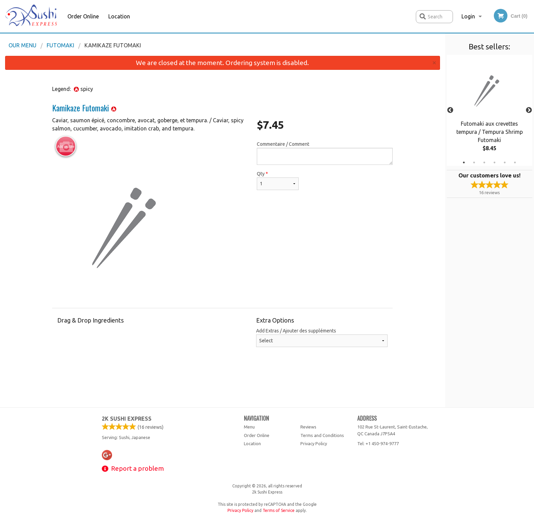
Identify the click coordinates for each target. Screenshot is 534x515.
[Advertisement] (222, 385)
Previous (450, 110)
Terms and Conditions (322, 435)
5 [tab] (504, 162)
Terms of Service (279, 510)
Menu (249, 426)
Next (528, 110)
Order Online (83, 16)
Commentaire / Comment (325, 153)
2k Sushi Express (127, 419)
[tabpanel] (490, 110)
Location (119, 16)
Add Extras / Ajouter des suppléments (322, 337)
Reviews (308, 426)
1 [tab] (463, 162)
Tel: (378, 443)
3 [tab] (484, 162)
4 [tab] (494, 162)
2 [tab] (474, 162)
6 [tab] (515, 162)
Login (468, 16)
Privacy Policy (313, 443)
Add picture (66, 146)
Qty (277, 180)
